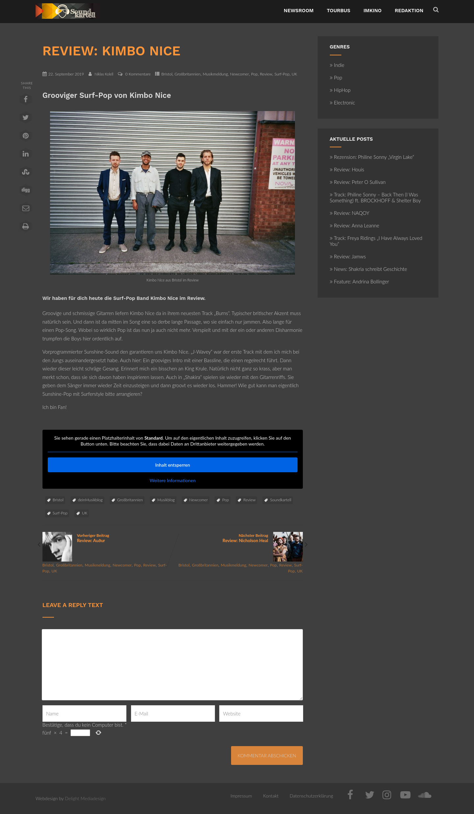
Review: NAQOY (349, 213)
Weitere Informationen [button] (172, 480)
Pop (254, 74)
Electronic (342, 102)
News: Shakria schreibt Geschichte (368, 269)
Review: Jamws (348, 256)
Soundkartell (280, 499)
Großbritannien (187, 74)
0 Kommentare (138, 74)
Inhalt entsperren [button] (172, 465)
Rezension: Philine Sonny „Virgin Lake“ (372, 157)
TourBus (339, 11)
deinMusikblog (90, 499)
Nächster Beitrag (237, 538)
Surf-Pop (282, 74)
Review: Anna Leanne (355, 225)
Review (266, 74)
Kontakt (270, 796)
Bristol (166, 74)
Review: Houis (347, 169)
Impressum (241, 796)
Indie (337, 65)
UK (294, 74)
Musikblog (166, 499)
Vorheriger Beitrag (107, 538)
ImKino (372, 11)
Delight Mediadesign (85, 798)
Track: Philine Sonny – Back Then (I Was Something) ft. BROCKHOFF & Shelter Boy (375, 197)
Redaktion (409, 11)
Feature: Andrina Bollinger (359, 281)
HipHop (340, 90)
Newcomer (239, 74)
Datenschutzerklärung (311, 796)
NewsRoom (299, 11)
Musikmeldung (215, 74)
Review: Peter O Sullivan (358, 182)
